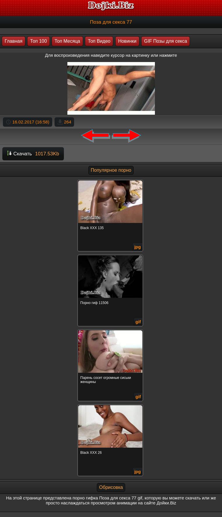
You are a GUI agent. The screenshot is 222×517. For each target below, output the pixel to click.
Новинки (127, 41)
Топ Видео (99, 41)
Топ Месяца (67, 41)
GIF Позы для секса (165, 41)
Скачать (33, 154)
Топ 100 (38, 41)
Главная (13, 41)
